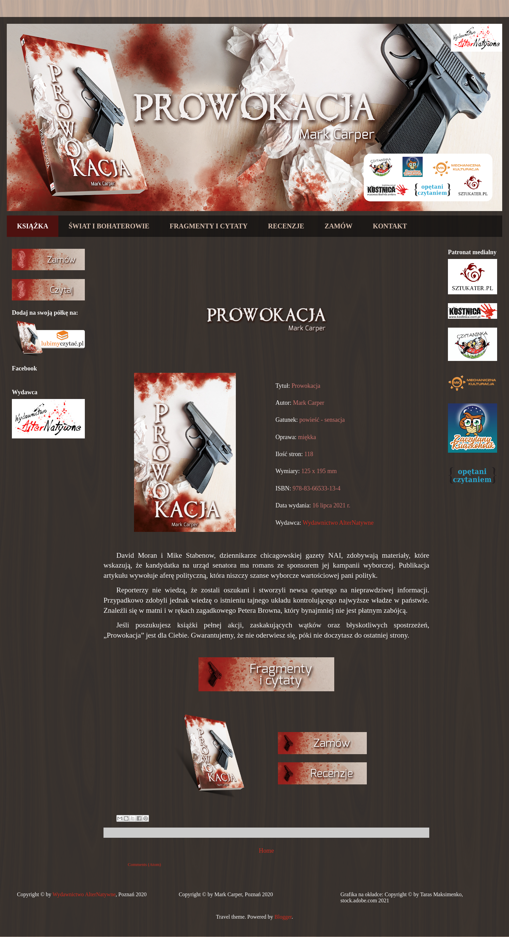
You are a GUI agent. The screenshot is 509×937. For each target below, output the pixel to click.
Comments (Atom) (144, 864)
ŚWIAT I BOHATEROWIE (109, 226)
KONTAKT (390, 226)
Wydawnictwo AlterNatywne (338, 522)
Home (266, 850)
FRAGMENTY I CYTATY (209, 226)
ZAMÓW (338, 226)
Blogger (283, 917)
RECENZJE (286, 226)
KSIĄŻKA (32, 226)
